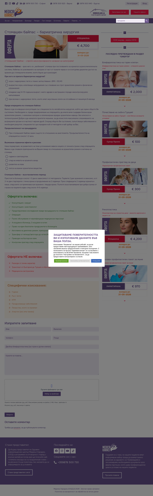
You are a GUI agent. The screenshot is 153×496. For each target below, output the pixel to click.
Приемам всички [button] (61, 261)
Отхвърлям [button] (96, 261)
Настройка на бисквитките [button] (79, 261)
